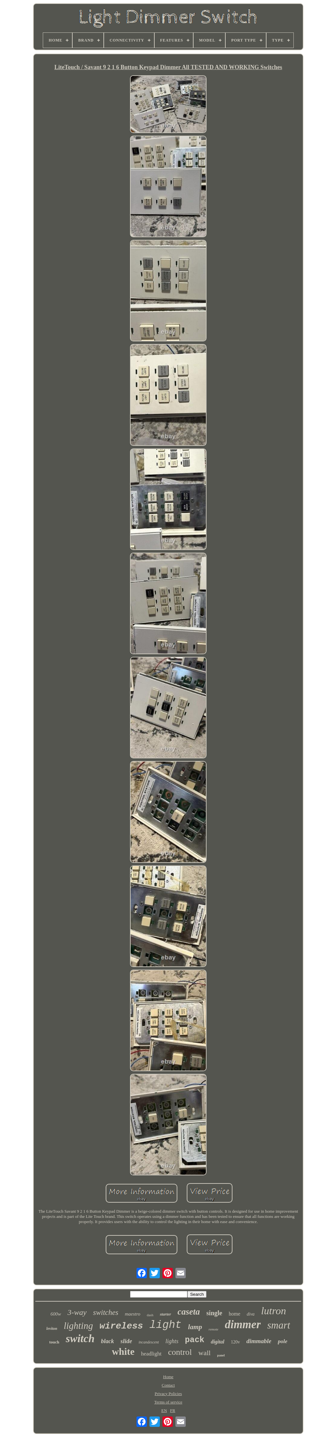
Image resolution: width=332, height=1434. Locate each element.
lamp (195, 1327)
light (165, 1325)
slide (126, 1341)
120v (235, 1342)
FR (172, 1410)
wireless (121, 1326)
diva (251, 1314)
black (107, 1341)
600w (56, 1314)
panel (221, 1355)
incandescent (148, 1342)
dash (150, 1315)
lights (171, 1341)
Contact (168, 1385)
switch (80, 1338)
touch (54, 1342)
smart (278, 1325)
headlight (151, 1354)
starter (165, 1314)
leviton (51, 1328)
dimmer (243, 1324)
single (214, 1313)
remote (213, 1329)
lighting (78, 1325)
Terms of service (168, 1402)
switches (105, 1312)
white (123, 1351)
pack (194, 1340)
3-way (77, 1312)
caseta (189, 1312)
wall (204, 1353)
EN (164, 1410)
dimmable (258, 1341)
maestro (132, 1314)
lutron (273, 1311)
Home (168, 1376)
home (234, 1314)
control (180, 1352)
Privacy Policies (168, 1393)
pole (282, 1341)
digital (217, 1341)
